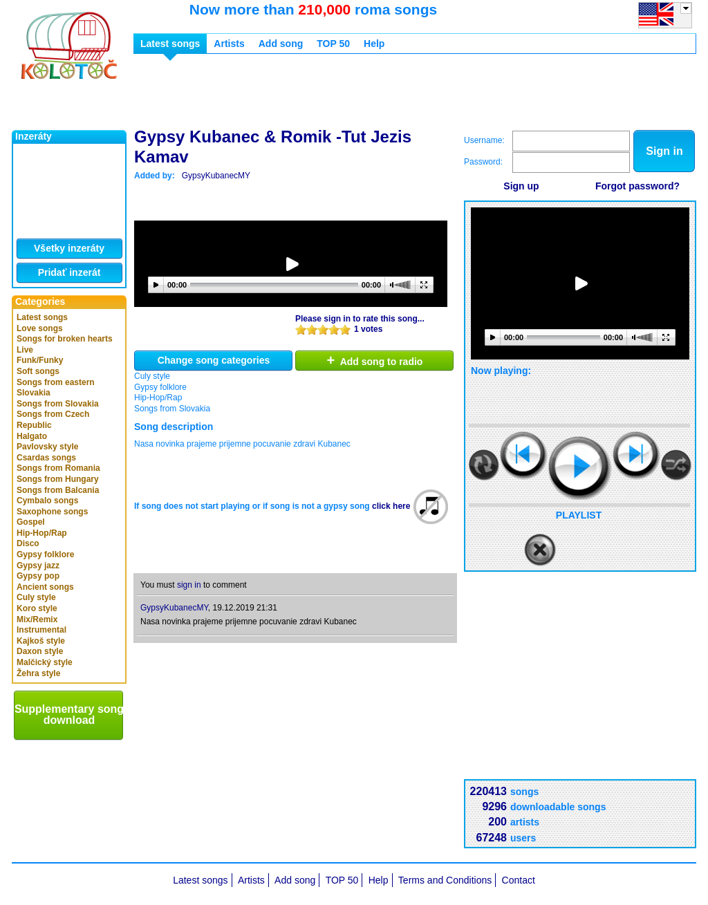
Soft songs (38, 371)
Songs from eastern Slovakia (56, 387)
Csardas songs (46, 458)
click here (391, 506)
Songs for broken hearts (65, 339)
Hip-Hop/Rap (42, 533)
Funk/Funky (40, 360)
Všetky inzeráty (69, 248)
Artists (229, 43)
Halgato (32, 436)
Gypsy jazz (38, 565)
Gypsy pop (38, 576)
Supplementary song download (69, 714)
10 (345, 329)
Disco (28, 543)
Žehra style (38, 673)
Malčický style (45, 662)
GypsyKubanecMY (216, 175)
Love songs (40, 328)
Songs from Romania (58, 468)
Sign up (521, 186)
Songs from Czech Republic (53, 419)
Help (374, 43)
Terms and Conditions (445, 880)
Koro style (37, 608)
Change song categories (214, 360)
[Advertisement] (385, 95)
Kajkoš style (41, 641)
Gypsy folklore (45, 554)
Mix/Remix (37, 619)
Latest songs (42, 317)
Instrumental (41, 630)
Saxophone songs (52, 511)
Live (25, 350)
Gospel (31, 522)
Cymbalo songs (47, 500)
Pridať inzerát (69, 272)
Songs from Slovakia (58, 404)
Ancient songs (45, 587)
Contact (518, 880)
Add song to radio (375, 360)
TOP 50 (333, 43)
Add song (281, 43)
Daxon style (40, 651)
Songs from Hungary (58, 479)
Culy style (36, 597)
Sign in (664, 151)
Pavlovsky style (47, 446)
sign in (189, 585)
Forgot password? (637, 186)
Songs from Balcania (58, 490)
